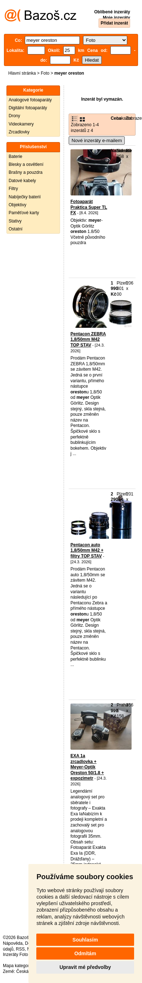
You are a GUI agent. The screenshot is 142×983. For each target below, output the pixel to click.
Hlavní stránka (22, 73)
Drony (14, 115)
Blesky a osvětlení (26, 164)
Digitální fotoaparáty (28, 107)
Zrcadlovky (19, 132)
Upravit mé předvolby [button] (85, 967)
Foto (45, 73)
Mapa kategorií (17, 965)
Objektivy (17, 204)
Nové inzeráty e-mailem (97, 140)
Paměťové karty (24, 212)
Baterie (15, 156)
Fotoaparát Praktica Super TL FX (88, 207)
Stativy (15, 221)
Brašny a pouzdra (25, 172)
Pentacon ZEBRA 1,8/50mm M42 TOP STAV (88, 339)
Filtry (13, 188)
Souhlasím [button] (85, 940)
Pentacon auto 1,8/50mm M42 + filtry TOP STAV (87, 550)
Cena (116, 118)
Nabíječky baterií (25, 196)
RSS (20, 949)
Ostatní (16, 229)
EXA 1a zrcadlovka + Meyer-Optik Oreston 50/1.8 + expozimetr (87, 767)
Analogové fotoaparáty (30, 99)
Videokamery (21, 124)
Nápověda (13, 943)
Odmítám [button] (85, 953)
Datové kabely (22, 180)
